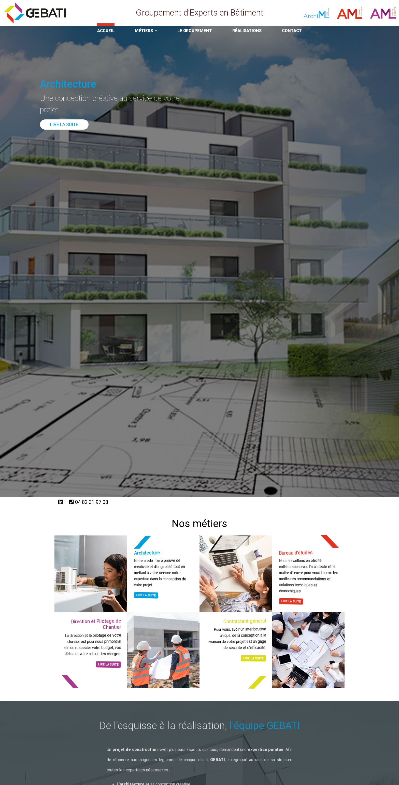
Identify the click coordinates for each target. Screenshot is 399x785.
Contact (292, 30)
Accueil (106, 30)
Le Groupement (194, 30)
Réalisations (247, 30)
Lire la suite (64, 124)
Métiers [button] (144, 30)
